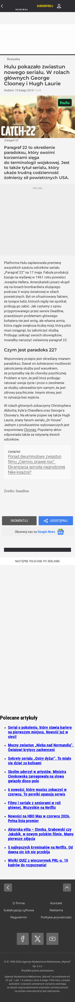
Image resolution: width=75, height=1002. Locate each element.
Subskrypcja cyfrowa (19, 910)
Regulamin (18, 917)
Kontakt (56, 903)
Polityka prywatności (56, 917)
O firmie (19, 903)
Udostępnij (59, 521)
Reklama (56, 910)
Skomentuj (19, 521)
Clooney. (30, 430)
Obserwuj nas (35, 532)
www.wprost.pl (34, 991)
